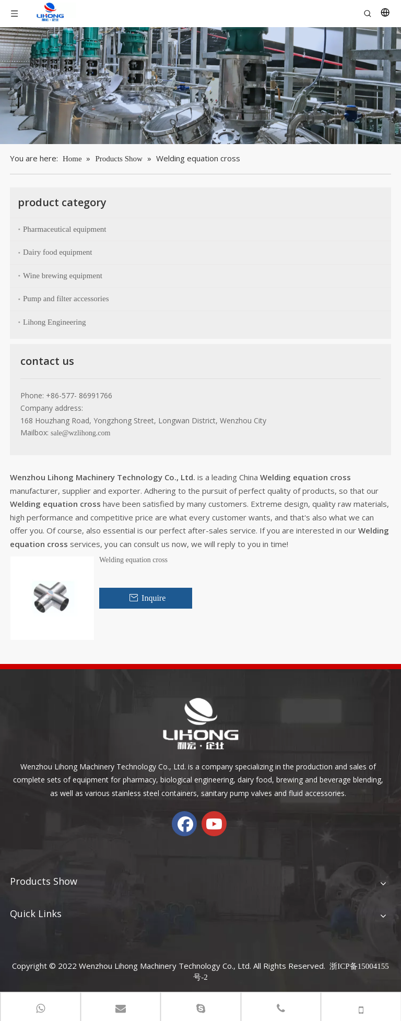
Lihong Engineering (54, 322)
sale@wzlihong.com (80, 433)
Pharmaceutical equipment (65, 229)
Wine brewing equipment (62, 275)
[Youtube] (214, 823)
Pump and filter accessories (66, 298)
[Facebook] (184, 823)
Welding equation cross (133, 560)
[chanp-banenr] (200, 85)
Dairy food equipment (57, 252)
